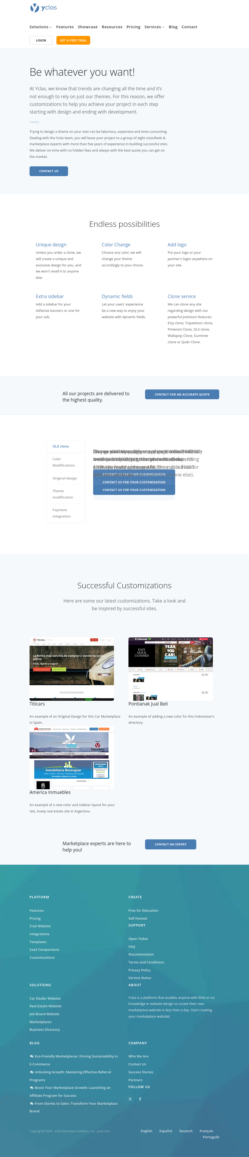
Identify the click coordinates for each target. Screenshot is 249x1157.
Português (211, 1137)
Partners (135, 1080)
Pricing (134, 26)
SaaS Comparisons (44, 949)
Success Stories (140, 1072)
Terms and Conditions (146, 962)
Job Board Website (44, 1014)
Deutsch (186, 1130)
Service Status (139, 977)
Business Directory (45, 1029)
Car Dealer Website (45, 998)
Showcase (88, 26)
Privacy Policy (139, 970)
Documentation (141, 954)
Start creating (201, 1010)
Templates (38, 941)
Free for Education (143, 910)
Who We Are (138, 1056)
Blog (173, 26)
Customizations (42, 957)
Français (206, 1130)
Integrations (39, 934)
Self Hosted (137, 918)
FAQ (131, 946)
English (146, 1130)
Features (65, 26)
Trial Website (40, 926)
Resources (112, 26)
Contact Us (137, 1064)
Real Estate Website (45, 1006)
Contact (190, 26)
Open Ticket (138, 938)
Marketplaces (40, 1021)
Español (165, 1130)
